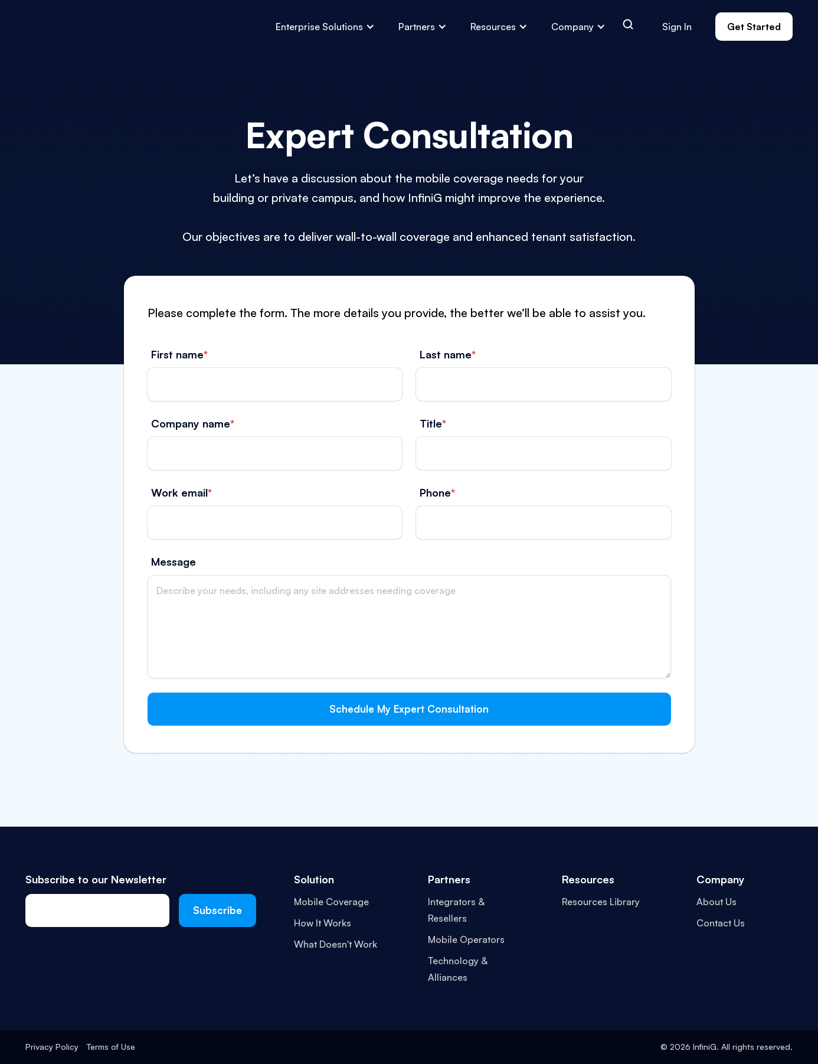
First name (179, 354)
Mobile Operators (466, 939)
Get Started (754, 26)
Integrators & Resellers (456, 910)
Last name (448, 354)
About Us (716, 902)
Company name (192, 423)
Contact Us (720, 923)
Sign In (677, 26)
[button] (325, 26)
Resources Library (601, 902)
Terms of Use (111, 1047)
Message (173, 561)
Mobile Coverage (331, 902)
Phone (437, 492)
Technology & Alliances (457, 969)
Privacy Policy (51, 1047)
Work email (181, 492)
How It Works (322, 923)
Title (433, 423)
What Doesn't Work (335, 944)
